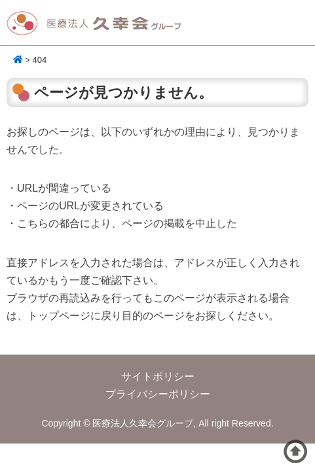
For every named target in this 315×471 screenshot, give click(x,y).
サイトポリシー (158, 376)
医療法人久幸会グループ (98, 23)
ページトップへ (295, 451)
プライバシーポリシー (157, 394)
